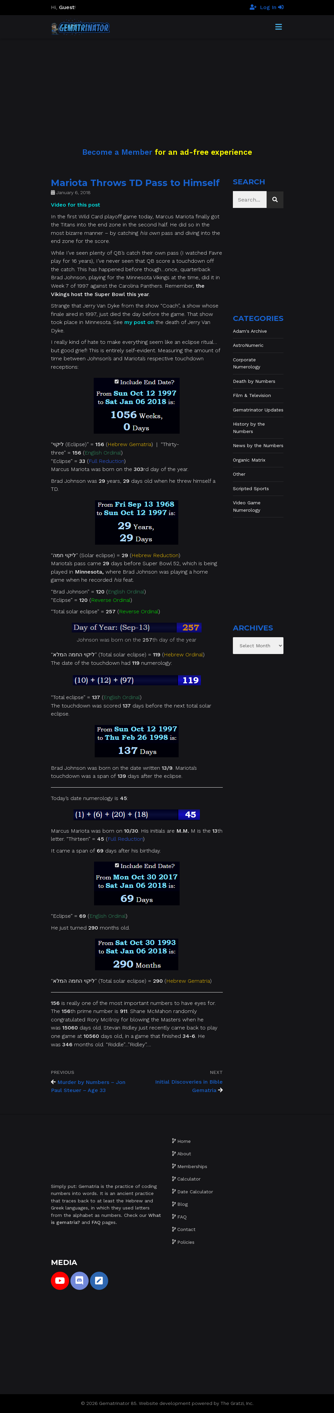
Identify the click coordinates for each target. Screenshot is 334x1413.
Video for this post (75, 205)
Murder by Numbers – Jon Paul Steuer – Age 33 (88, 1086)
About (184, 1153)
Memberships (192, 1166)
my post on (139, 322)
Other (239, 474)
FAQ (182, 1217)
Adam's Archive (250, 331)
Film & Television (252, 395)
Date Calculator (195, 1191)
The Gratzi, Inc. (236, 1403)
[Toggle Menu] (278, 27)
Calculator (189, 1179)
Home (184, 1141)
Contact (186, 1229)
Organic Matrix (249, 460)
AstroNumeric (248, 345)
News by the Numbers (258, 445)
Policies (185, 1242)
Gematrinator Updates (258, 409)
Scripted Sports (251, 488)
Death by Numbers (254, 381)
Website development (164, 1403)
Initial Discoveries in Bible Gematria (189, 1086)
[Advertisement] (167, 86)
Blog (182, 1204)
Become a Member (117, 152)
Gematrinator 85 (117, 1403)
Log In (271, 7)
